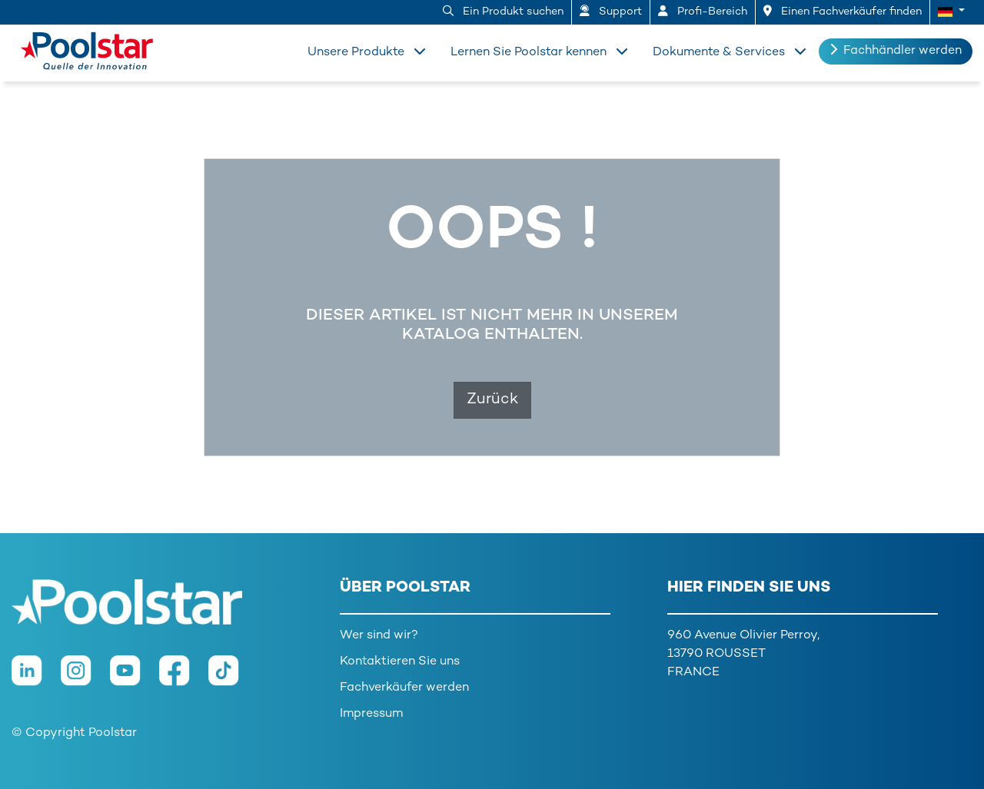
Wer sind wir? (379, 635)
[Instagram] (85, 678)
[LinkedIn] (36, 678)
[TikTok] (231, 678)
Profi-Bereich (702, 11)
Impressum (371, 714)
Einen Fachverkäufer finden (842, 11)
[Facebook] (183, 678)
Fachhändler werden (895, 50)
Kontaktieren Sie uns (400, 661)
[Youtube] (134, 678)
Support (611, 11)
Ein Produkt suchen (503, 11)
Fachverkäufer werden (404, 688)
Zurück (492, 400)
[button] (951, 12)
